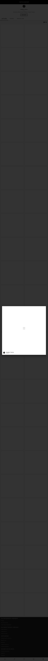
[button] (24, 352)
